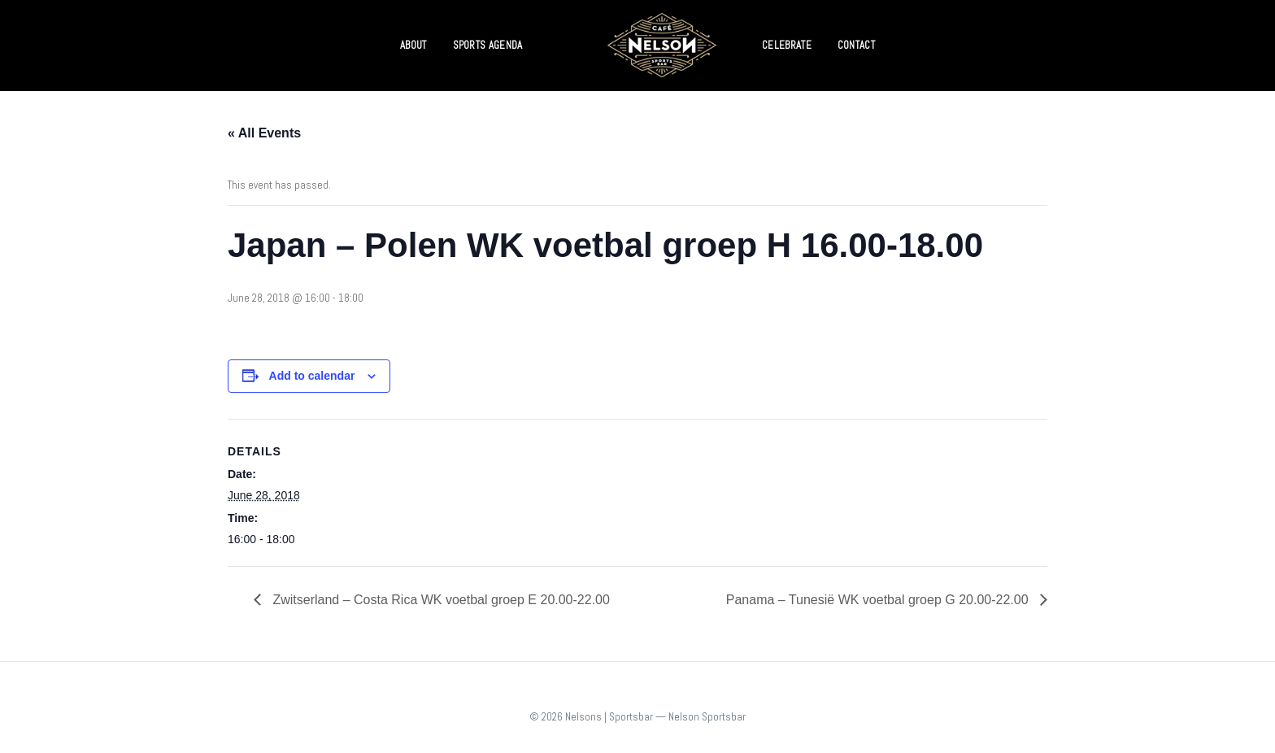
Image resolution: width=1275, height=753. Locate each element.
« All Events (264, 133)
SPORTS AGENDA (488, 45)
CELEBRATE (787, 45)
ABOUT (413, 45)
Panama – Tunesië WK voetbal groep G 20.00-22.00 (879, 600)
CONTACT (856, 45)
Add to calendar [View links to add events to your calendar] (312, 375)
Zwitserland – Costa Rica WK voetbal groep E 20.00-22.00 (439, 600)
